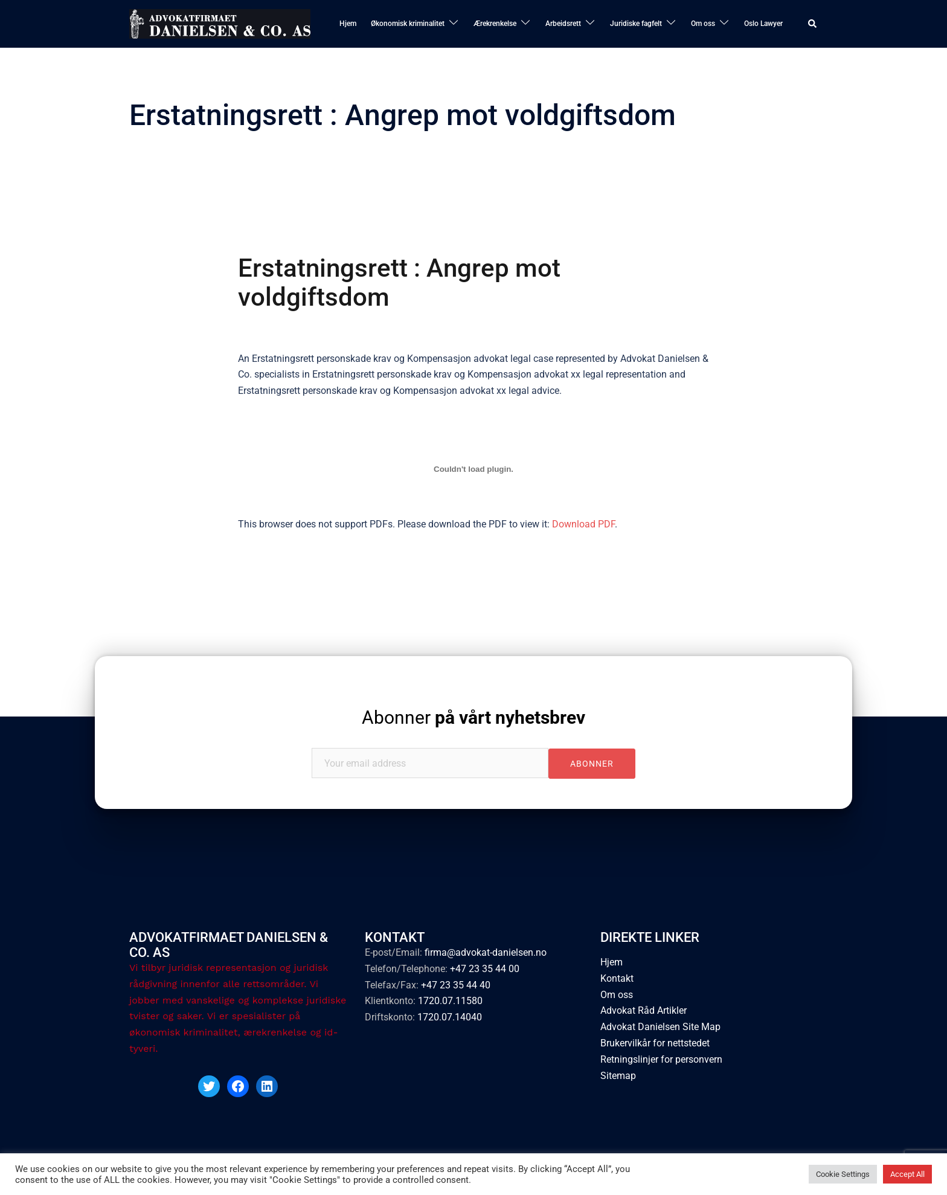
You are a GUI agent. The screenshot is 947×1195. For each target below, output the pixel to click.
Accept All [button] (907, 1174)
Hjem (347, 23)
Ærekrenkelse (495, 23)
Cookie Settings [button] (843, 1174)
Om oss (703, 23)
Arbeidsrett (563, 23)
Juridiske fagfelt (636, 23)
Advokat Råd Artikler (643, 1010)
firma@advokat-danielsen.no (486, 952)
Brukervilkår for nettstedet (655, 1043)
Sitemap (618, 1075)
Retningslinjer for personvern (661, 1059)
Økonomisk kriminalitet (408, 23)
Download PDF (583, 524)
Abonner (473, 717)
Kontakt (617, 978)
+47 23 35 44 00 (484, 968)
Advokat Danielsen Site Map (660, 1026)
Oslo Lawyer (763, 23)
